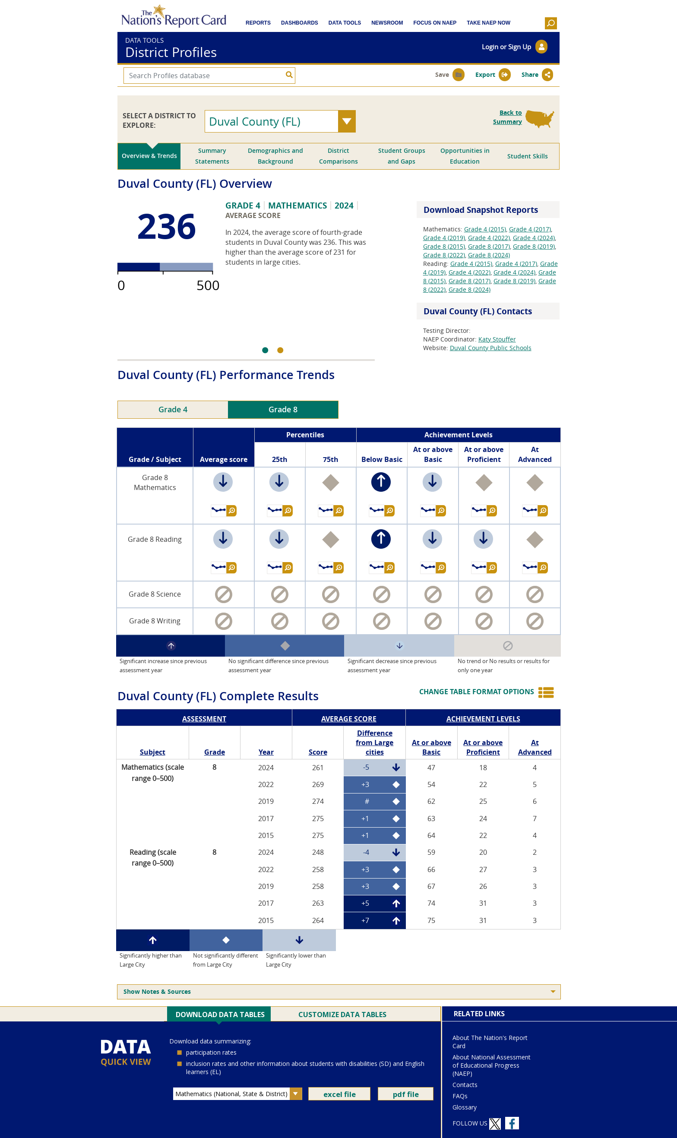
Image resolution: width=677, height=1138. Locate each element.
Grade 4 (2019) (444, 238)
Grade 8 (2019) (534, 246)
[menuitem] (339, 991)
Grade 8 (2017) (489, 246)
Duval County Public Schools (490, 348)
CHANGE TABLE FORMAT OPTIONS (476, 691)
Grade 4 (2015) (485, 229)
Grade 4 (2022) (489, 238)
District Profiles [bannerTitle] (171, 52)
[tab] (148, 156)
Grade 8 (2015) (444, 246)
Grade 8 (283, 409)
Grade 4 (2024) (534, 238)
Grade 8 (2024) (489, 255)
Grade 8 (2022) (444, 255)
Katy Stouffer (497, 339)
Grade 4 (172, 409)
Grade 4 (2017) (530, 229)
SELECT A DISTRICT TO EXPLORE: (159, 120)
